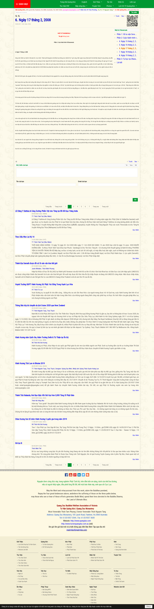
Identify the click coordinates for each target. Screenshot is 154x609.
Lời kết (119, 62)
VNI (136, 165)
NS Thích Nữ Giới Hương (39, 343)
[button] (97, 2)
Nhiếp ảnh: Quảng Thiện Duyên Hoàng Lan (86, 369)
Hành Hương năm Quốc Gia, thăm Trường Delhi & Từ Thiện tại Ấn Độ (41, 337)
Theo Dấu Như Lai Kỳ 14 (24, 237)
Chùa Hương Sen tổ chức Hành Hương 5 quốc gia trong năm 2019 (41, 419)
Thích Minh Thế (36, 448)
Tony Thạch (50, 311)
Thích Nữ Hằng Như (38, 401)
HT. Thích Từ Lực (37, 290)
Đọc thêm (136, 230)
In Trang (16, 161)
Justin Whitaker (36, 269)
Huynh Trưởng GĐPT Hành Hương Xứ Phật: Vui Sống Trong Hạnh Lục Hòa (44, 284)
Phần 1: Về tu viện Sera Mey (127, 34)
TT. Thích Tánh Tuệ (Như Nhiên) (41, 216)
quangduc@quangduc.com (77, 530)
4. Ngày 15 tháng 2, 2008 (128, 41)
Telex (131, 165)
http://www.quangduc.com (81, 521)
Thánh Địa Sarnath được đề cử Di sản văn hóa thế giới (36, 263)
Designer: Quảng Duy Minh (63, 369)
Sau (122, 16)
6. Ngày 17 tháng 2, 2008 (128, 48)
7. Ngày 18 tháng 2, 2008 (128, 52)
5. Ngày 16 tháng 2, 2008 (128, 45)
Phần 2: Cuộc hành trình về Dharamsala (127, 38)
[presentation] (31, 192)
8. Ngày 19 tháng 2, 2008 (128, 55)
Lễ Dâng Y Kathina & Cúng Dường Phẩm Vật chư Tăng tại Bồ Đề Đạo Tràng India (46, 211)
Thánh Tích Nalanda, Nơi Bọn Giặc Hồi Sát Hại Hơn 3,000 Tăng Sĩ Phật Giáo (44, 395)
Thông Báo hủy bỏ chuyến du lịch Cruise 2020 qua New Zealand (40, 305)
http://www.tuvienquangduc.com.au (75, 524)
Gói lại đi (18, 443)
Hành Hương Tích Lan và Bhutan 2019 (30, 363)
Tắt (126, 165)
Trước (117, 16)
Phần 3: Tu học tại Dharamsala (127, 59)
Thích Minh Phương (48, 269)
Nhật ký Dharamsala (121, 30)
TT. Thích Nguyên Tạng (39, 311)
